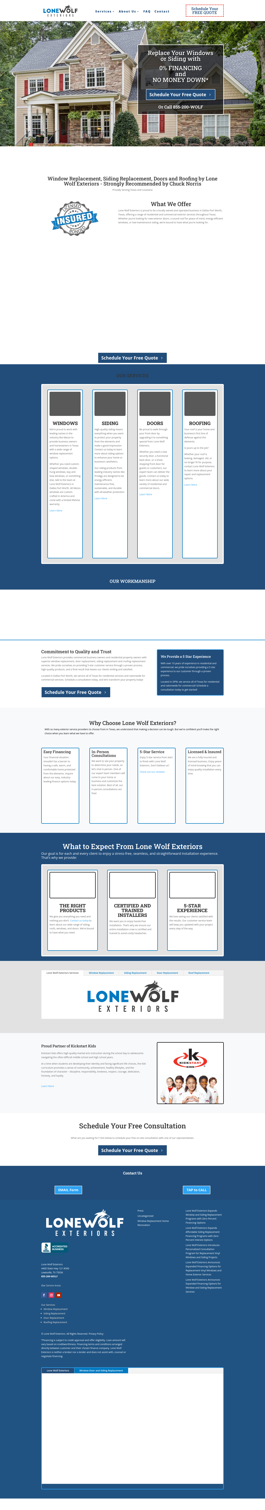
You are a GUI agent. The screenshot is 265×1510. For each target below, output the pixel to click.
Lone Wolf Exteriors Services (62, 972)
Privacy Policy (96, 1333)
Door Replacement (167, 972)
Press (140, 1210)
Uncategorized (145, 1215)
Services (103, 11)
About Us (127, 11)
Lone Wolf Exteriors (58, 1370)
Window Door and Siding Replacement (101, 1370)
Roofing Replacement (55, 1322)
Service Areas (53, 1285)
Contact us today (79, 920)
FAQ (147, 11)
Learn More (56, 510)
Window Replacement (101, 972)
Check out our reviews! (152, 771)
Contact (162, 11)
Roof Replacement (198, 972)
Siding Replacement (135, 972)
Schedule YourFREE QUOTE (204, 10)
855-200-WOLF (188, 107)
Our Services (48, 1304)
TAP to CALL (197, 1190)
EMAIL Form (68, 1190)
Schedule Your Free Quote (177, 94)
